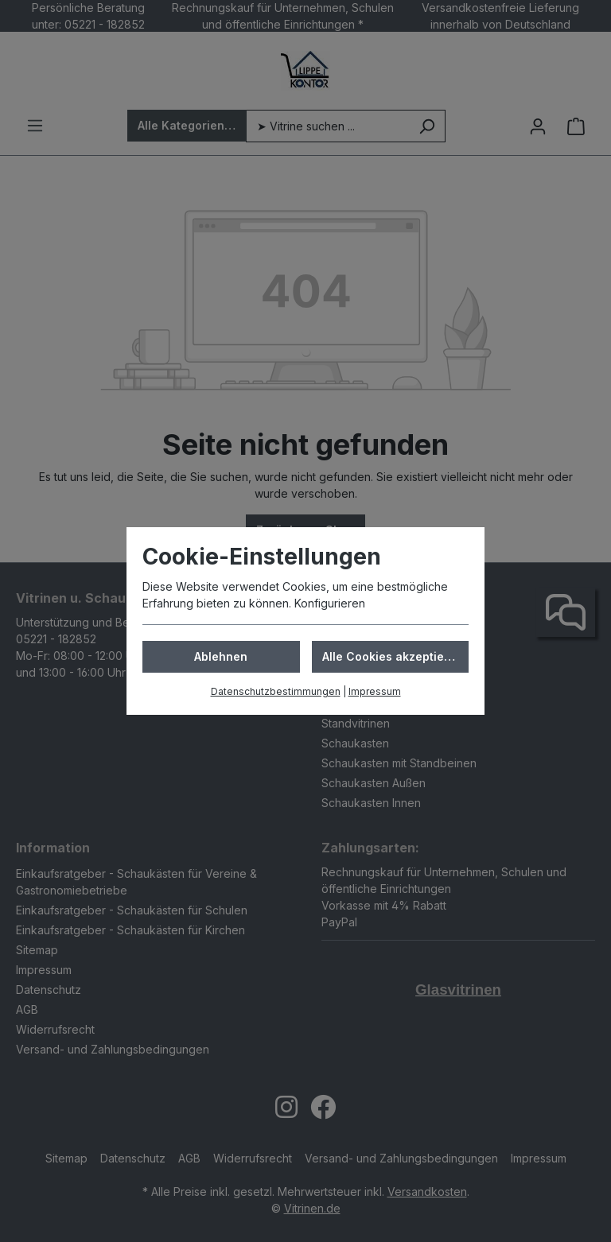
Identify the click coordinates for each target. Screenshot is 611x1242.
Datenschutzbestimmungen (276, 691)
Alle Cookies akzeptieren (392, 656)
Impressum (374, 691)
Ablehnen (220, 656)
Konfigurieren (329, 603)
